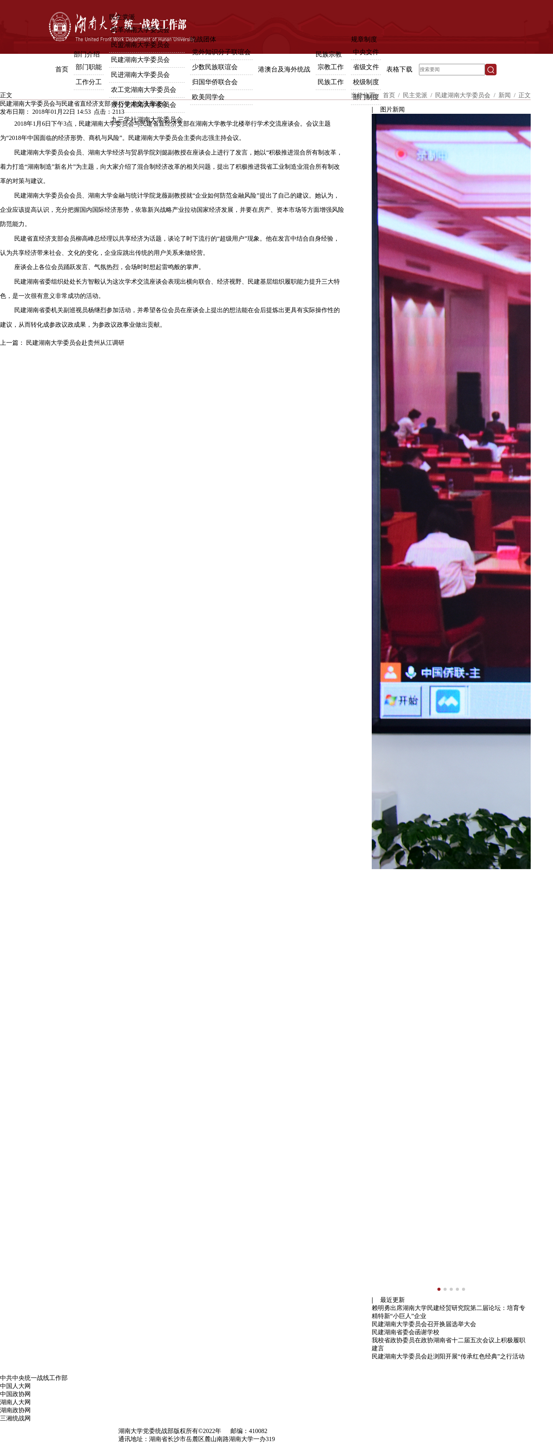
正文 (524, 95)
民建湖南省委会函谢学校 (405, 1332)
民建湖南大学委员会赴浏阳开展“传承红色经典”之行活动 (448, 1356)
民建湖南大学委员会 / (466, 95)
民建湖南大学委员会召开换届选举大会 (424, 1324)
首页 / (392, 95)
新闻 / (507, 95)
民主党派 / (418, 95)
